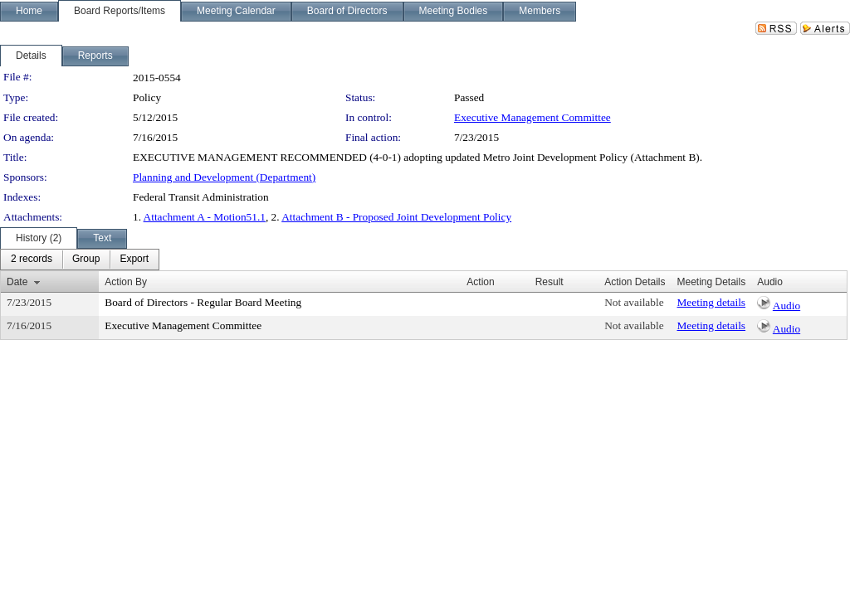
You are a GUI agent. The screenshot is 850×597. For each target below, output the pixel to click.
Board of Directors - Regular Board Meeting (203, 302)
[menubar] (79, 259)
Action (480, 282)
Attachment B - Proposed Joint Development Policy (396, 217)
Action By (126, 282)
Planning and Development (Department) (224, 177)
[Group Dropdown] (86, 259)
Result (549, 282)
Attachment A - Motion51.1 (205, 217)
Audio (786, 305)
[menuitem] (31, 259)
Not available (633, 302)
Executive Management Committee (532, 117)
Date (17, 282)
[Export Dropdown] (134, 259)
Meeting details (711, 302)
